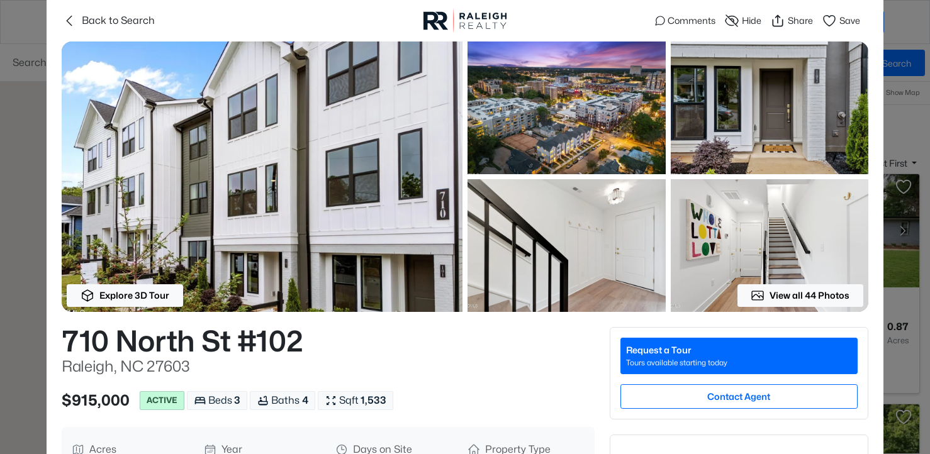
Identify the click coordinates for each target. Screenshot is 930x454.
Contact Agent (738, 396)
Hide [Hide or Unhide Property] (742, 20)
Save (841, 20)
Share (791, 20)
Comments (685, 20)
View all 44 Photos (800, 295)
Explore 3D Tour (125, 295)
